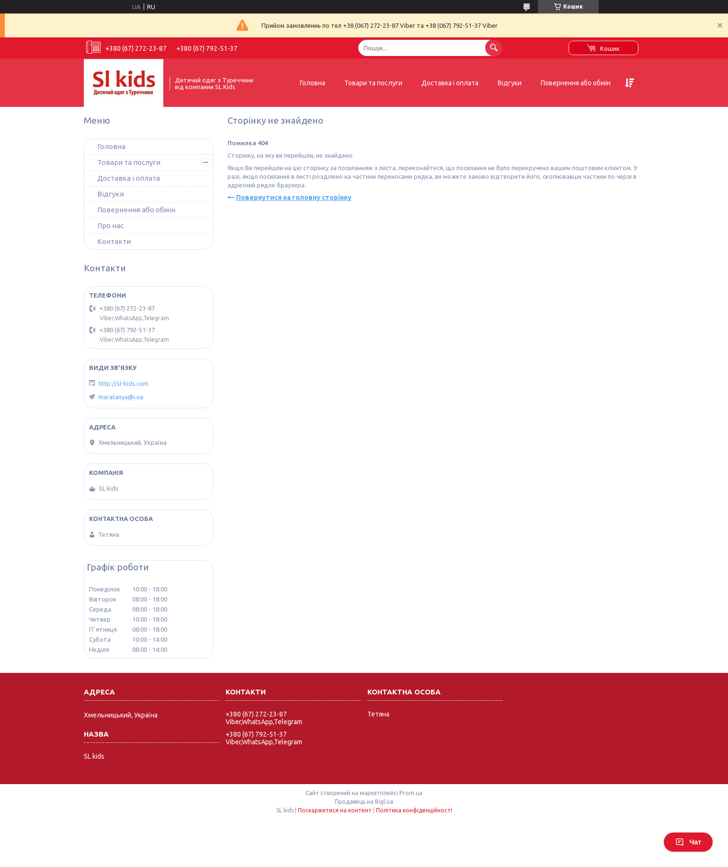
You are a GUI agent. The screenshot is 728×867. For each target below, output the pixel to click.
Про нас (110, 225)
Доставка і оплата (449, 83)
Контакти (114, 241)
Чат (688, 842)
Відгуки (510, 83)
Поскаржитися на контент (335, 810)
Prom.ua (410, 793)
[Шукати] (493, 47)
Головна (312, 83)
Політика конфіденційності (414, 810)
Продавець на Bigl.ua (364, 801)
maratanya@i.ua (120, 396)
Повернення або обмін (576, 83)
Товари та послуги (373, 83)
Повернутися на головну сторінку (294, 197)
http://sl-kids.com (123, 383)
